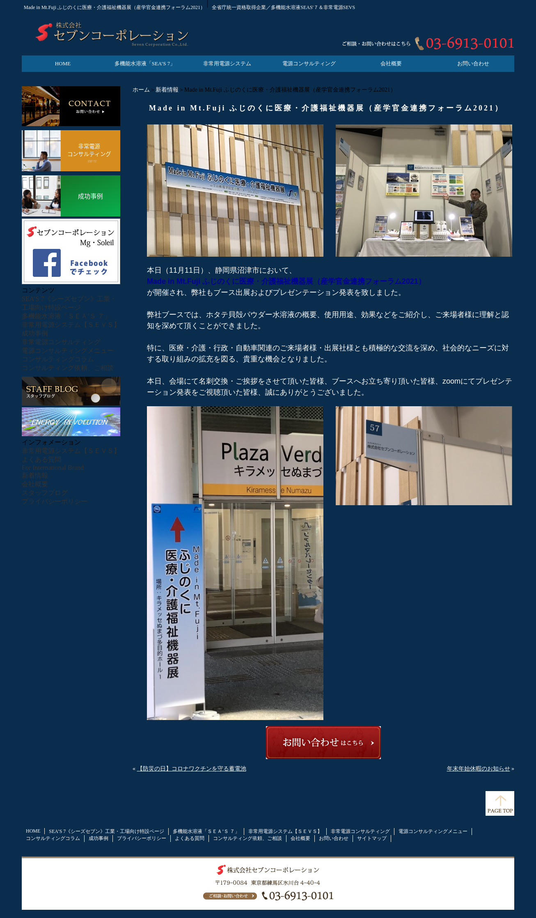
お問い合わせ (473, 63)
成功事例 (35, 333)
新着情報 (167, 90)
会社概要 (391, 63)
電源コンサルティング (309, 63)
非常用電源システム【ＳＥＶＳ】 (71, 324)
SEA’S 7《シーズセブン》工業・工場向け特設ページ (106, 831)
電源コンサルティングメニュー (68, 350)
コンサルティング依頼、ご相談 (68, 367)
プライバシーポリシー (54, 501)
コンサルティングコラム (58, 359)
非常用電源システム (227, 63)
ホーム (141, 90)
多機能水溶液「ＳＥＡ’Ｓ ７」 (66, 316)
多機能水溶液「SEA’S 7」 (145, 63)
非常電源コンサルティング (61, 341)
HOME (63, 63)
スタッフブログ (45, 492)
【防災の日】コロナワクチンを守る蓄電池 (191, 769)
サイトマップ (372, 838)
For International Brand (53, 467)
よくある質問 (41, 459)
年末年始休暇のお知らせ (478, 769)
